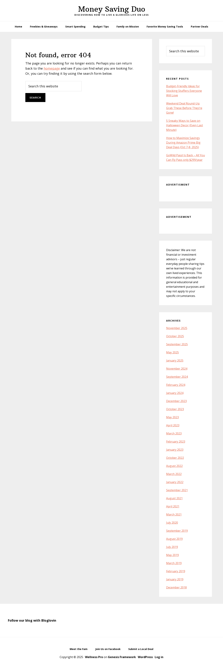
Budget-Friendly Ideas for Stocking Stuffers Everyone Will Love (184, 90)
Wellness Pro (94, 657)
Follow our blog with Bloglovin (32, 620)
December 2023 (176, 401)
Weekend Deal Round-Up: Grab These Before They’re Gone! (184, 108)
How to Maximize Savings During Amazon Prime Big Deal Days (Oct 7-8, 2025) (183, 142)
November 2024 (176, 369)
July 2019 (172, 547)
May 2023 (172, 417)
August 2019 (174, 539)
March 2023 (174, 433)
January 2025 (174, 360)
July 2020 (172, 523)
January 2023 (174, 450)
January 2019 (174, 579)
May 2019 (172, 555)
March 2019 (174, 563)
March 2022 (174, 474)
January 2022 (174, 482)
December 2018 (176, 587)
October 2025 (175, 336)
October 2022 (175, 458)
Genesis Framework (122, 657)
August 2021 (174, 498)
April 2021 (172, 506)
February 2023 (175, 441)
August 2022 (174, 466)
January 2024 (174, 393)
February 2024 (175, 385)
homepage (52, 68)
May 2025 (172, 352)
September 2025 (177, 344)
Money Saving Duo (111, 9)
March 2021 (174, 514)
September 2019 (177, 531)
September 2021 (177, 490)
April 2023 (172, 425)
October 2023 (175, 409)
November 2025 (176, 328)
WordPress (145, 657)
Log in (159, 657)
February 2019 (175, 571)
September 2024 (177, 377)
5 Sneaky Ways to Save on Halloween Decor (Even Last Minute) (184, 125)
